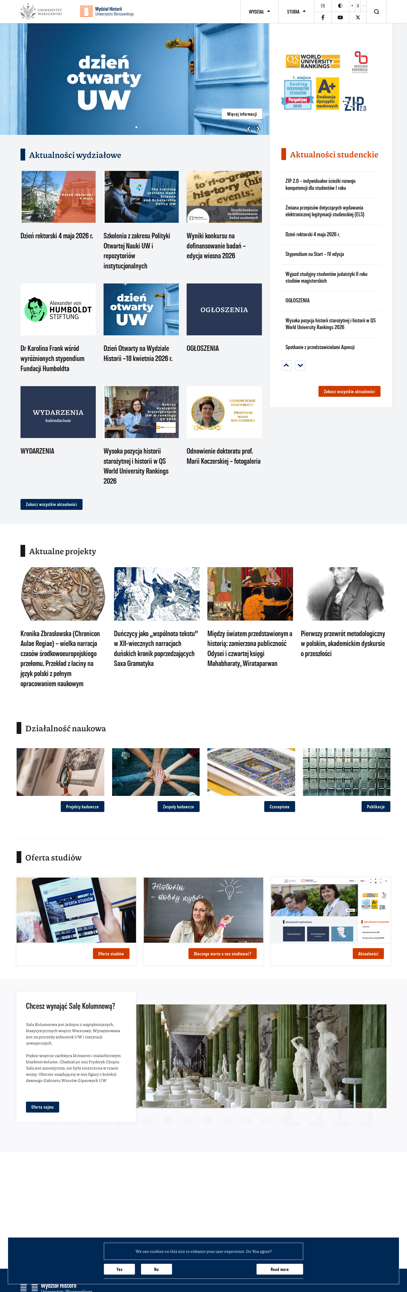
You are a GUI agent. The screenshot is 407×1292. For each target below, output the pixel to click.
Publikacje (376, 806)
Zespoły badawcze (178, 806)
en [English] (323, 6)
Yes (120, 1269)
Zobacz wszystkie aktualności (51, 504)
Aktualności (368, 953)
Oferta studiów (111, 953)
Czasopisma (280, 806)
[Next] (300, 365)
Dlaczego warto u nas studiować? (222, 953)
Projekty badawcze (82, 806)
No (156, 1269)
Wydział (256, 12)
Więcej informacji (242, 114)
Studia (293, 12)
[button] (136, 127)
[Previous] (286, 365)
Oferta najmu (42, 1107)
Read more (280, 1269)
